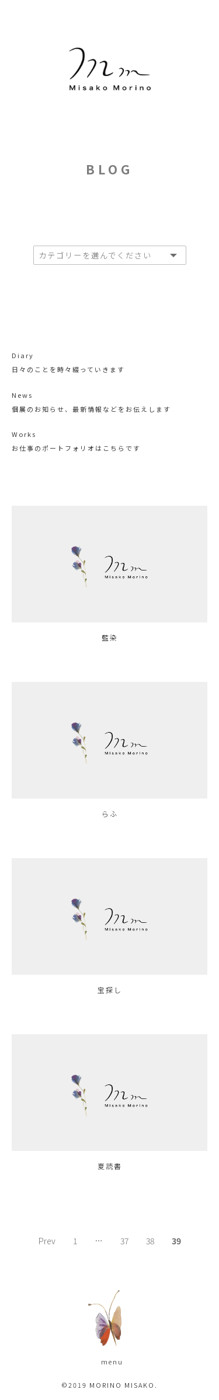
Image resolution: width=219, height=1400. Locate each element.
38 (150, 1241)
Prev (47, 1241)
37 (124, 1241)
